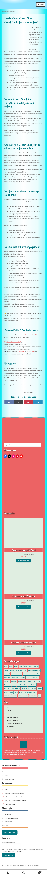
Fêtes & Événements (13, 720)
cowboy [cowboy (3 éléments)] (22, 677)
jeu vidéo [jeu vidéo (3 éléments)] (7, 688)
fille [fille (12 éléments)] (35, 681)
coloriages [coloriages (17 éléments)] (15, 677)
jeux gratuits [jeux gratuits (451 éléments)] (16, 688)
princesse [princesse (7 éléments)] (7, 695)
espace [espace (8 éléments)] (30, 681)
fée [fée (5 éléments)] (39, 681)
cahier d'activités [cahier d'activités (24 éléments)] (21, 670)
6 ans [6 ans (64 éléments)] (15, 666)
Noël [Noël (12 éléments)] (16, 692)
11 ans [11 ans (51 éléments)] (6, 670)
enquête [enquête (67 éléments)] (13, 681)
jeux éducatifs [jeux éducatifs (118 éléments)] (25, 688)
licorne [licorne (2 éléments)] (40, 688)
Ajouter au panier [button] (23, 560)
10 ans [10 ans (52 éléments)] (36, 666)
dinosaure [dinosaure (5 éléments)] (35, 677)
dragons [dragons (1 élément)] (6, 681)
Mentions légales (10, 804)
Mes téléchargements (11, 818)
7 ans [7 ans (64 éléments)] (20, 666)
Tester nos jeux (9, 779)
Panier (36, 871)
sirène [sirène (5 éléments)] (20, 695)
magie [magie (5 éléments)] (6, 692)
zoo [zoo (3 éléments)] (39, 695)
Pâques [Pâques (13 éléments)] (14, 695)
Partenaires (10, 730)
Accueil (6, 11)
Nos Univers (10, 726)
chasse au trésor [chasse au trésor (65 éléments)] (16, 674)
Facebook (21, 351)
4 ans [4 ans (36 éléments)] (6, 666)
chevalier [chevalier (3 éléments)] (7, 677)
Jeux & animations (12, 717)
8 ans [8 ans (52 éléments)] (25, 666)
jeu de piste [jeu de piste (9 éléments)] (32, 685)
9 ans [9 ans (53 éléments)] (30, 666)
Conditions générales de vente (14, 793)
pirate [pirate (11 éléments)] (21, 692)
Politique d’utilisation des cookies (15, 800)
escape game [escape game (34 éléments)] (22, 681)
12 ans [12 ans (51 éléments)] (12, 670)
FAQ (6, 789)
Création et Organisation (14, 723)
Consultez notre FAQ (14, 342)
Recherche (23, 873)
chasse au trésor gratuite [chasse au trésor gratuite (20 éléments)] (31, 674)
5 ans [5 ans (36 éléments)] (10, 666)
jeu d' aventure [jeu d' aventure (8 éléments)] (22, 685)
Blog (8, 707)
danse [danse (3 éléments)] (28, 677)
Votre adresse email (9, 842)
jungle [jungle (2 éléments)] (34, 688)
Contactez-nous (9, 832)
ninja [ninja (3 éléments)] (11, 692)
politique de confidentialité (14, 851)
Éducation (10, 714)
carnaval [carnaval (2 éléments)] (7, 674)
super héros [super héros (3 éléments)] (32, 695)
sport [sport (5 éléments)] (25, 695)
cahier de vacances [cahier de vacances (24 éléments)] (34, 670)
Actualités (10, 711)
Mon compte (9, 814)
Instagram (30, 351)
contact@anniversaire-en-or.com (14, 752)
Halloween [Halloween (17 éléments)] (7, 685)
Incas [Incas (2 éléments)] (14, 685)
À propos (7, 772)
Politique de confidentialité (13, 797)
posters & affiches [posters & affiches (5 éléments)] (30, 692)
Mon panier (8, 822)
